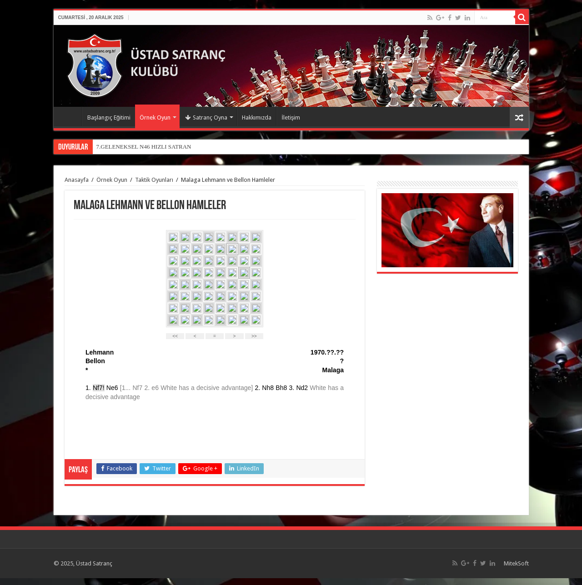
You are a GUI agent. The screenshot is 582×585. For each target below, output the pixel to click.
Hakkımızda (256, 117)
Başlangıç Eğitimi (109, 117)
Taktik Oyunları (154, 179)
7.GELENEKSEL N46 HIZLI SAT (137, 146)
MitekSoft (516, 563)
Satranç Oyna (206, 117)
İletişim (290, 117)
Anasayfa (70, 116)
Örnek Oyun (155, 117)
